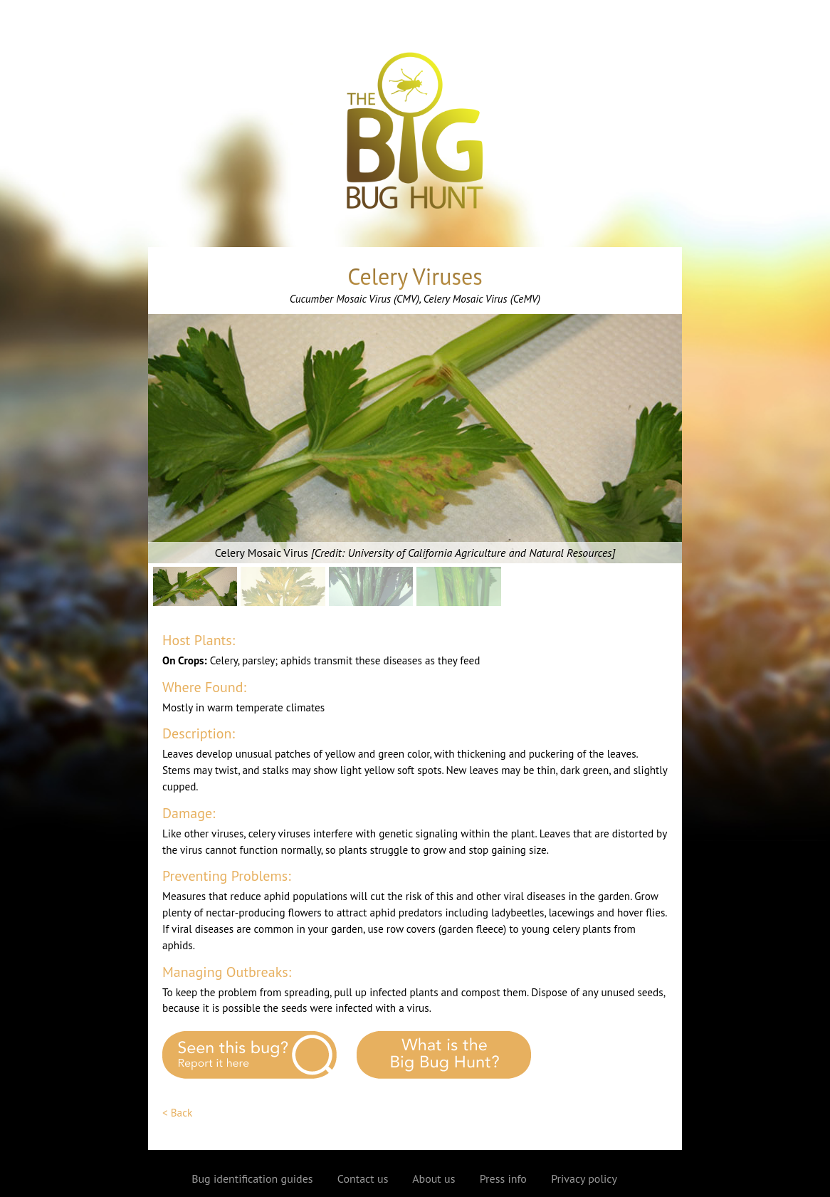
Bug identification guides (251, 1178)
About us (433, 1178)
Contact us (363, 1178)
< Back (177, 1112)
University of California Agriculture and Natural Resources (479, 552)
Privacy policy (584, 1178)
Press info (503, 1178)
